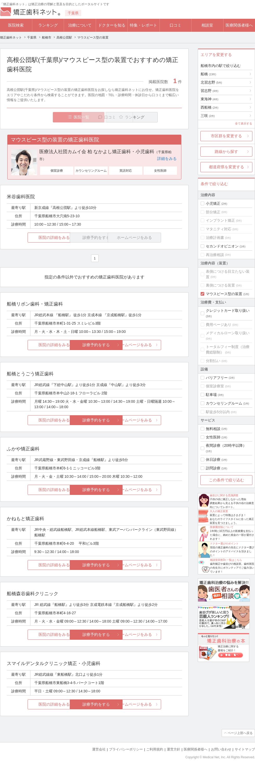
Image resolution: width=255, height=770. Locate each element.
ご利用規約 (154, 749)
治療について (80, 25)
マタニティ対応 (218, 229)
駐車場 (211, 395)
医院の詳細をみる (36, 237)
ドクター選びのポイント (224, 543)
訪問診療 (213, 468)
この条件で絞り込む (226, 480)
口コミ (175, 25)
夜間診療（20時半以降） (226, 445)
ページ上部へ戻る (240, 733)
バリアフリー (217, 378)
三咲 (208, 116)
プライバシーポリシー (126, 749)
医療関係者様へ (239, 25)
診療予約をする (94, 345)
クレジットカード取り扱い (228, 310)
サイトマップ (245, 749)
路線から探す (226, 151)
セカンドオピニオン (222, 246)
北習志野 (211, 82)
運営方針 (173, 749)
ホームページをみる (152, 345)
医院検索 (16, 25)
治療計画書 (215, 237)
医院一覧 (42, 117)
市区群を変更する (226, 136)
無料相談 (213, 429)
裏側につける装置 (220, 285)
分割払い (213, 361)
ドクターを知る (111, 25)
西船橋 (209, 107)
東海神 (209, 99)
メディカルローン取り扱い (228, 333)
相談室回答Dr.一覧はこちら (226, 559)
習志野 (209, 91)
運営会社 (99, 749)
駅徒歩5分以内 (218, 412)
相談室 (207, 25)
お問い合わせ (221, 749)
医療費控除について (221, 527)
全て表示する (243, 123)
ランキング (48, 25)
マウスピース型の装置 (224, 294)
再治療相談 (215, 255)
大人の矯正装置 (219, 511)
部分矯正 (213, 212)
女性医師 (213, 437)
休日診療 (213, 459)
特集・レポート (143, 25)
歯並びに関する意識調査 (224, 495)
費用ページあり (218, 324)
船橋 (208, 74)
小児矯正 (213, 203)
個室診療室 (215, 386)
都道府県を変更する (226, 167)
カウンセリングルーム (224, 403)
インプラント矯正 (220, 220)
